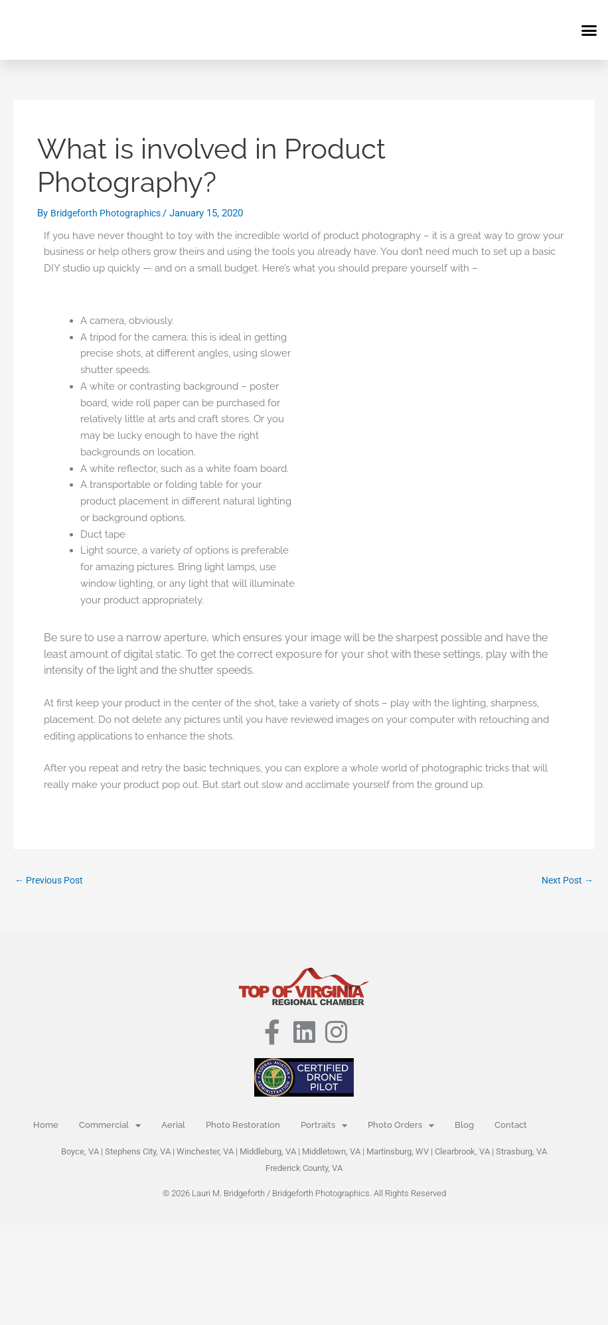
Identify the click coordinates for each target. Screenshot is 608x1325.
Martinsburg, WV (397, 1153)
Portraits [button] (324, 1127)
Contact (510, 1126)
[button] (589, 29)
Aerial (173, 1126)
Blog (464, 1126)
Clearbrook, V (460, 1153)
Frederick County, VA (304, 1169)
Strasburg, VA (521, 1153)
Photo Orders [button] (401, 1127)
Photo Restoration (243, 1126)
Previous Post (52, 880)
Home (45, 1126)
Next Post (565, 880)
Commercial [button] (110, 1127)
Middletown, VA (331, 1153)
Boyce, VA (80, 1153)
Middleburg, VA (268, 1153)
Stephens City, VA (138, 1153)
